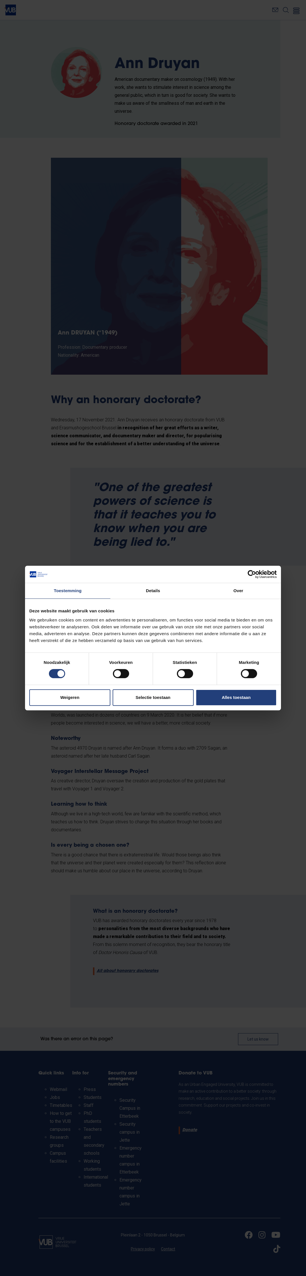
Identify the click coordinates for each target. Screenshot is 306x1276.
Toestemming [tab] (68, 590)
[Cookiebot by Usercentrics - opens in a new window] (252, 574)
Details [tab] (153, 590)
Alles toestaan (236, 697)
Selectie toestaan (153, 697)
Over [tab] (238, 590)
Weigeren (69, 697)
